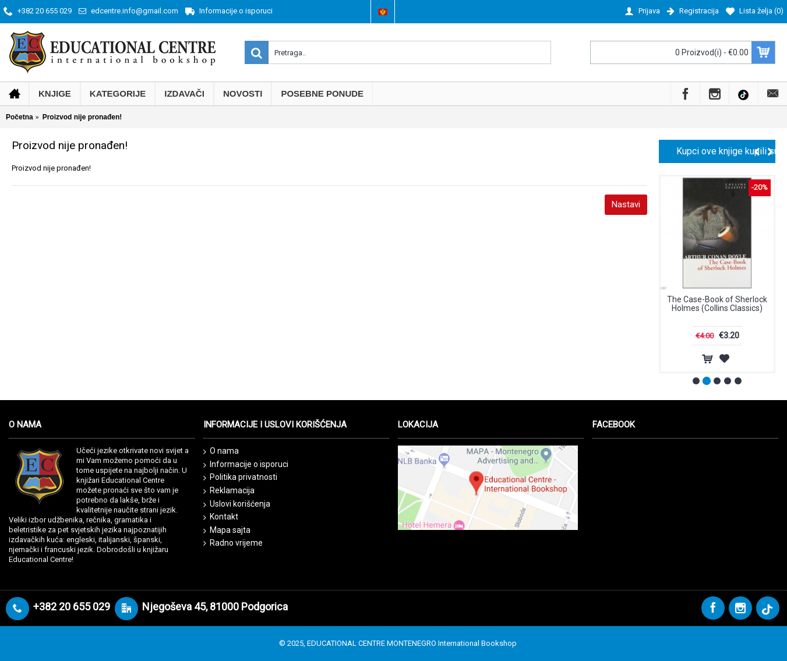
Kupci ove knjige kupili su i (725, 151)
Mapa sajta (226, 530)
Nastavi (626, 204)
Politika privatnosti (240, 477)
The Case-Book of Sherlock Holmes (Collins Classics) (717, 304)
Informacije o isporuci (245, 464)
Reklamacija (229, 491)
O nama (221, 451)
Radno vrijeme (233, 543)
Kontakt (220, 517)
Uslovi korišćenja (236, 504)
